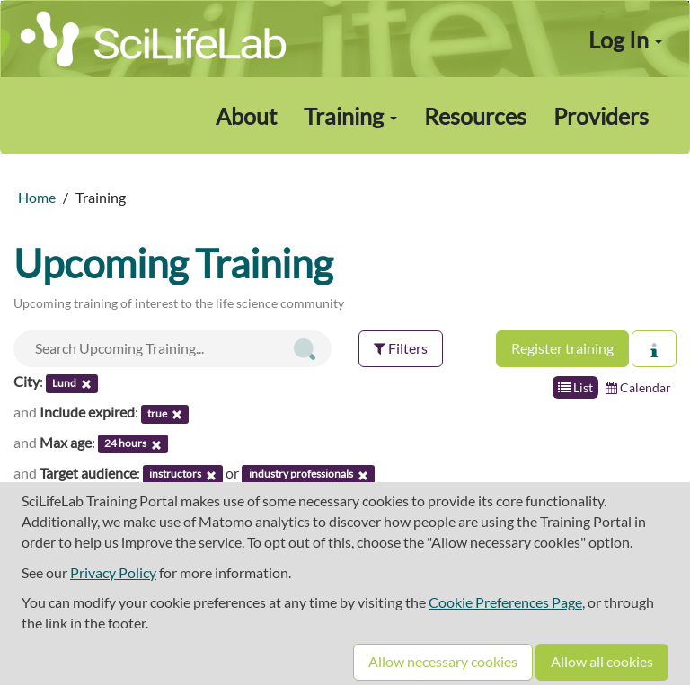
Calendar (638, 387)
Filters (401, 347)
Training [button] (350, 115)
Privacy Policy (113, 572)
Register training (562, 347)
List (575, 387)
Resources (475, 115)
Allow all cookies (602, 661)
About (246, 115)
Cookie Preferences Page (505, 601)
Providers (601, 115)
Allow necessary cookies (443, 661)
